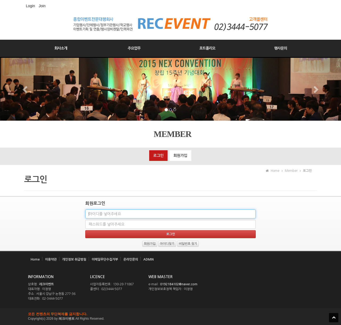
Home (35, 259)
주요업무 (134, 48)
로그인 (158, 155)
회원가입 (180, 155)
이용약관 (51, 259)
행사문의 (280, 48)
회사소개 (60, 48)
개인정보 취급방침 (74, 259)
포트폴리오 (207, 48)
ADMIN (148, 259)
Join (42, 6)
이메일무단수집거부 (105, 259)
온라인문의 (130, 259)
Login (30, 6)
